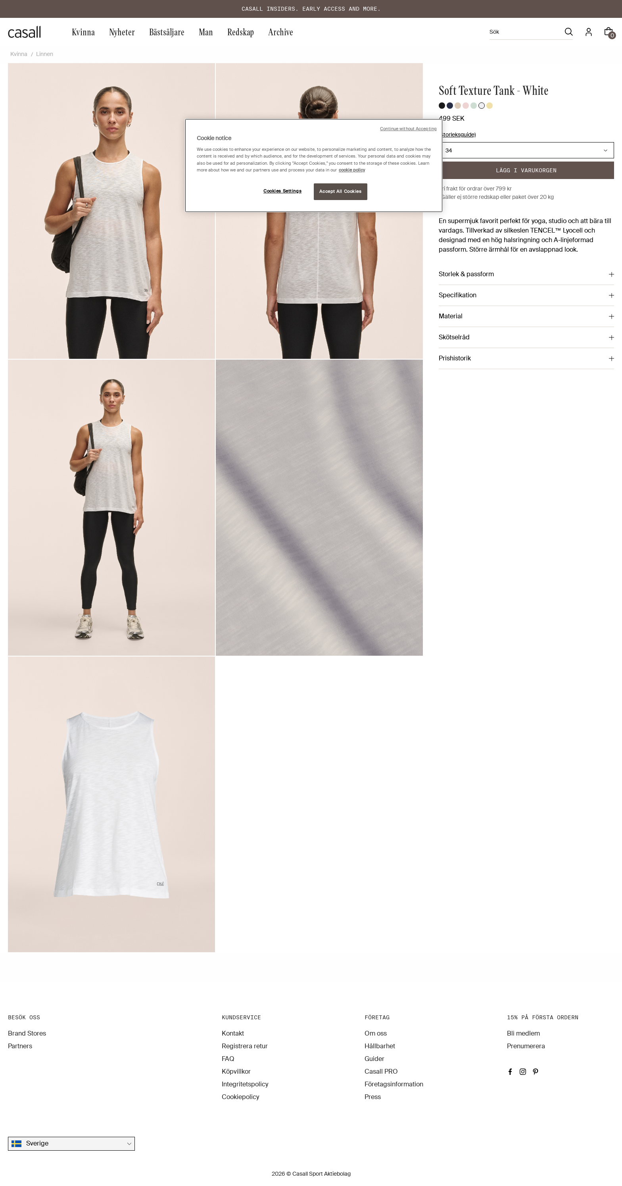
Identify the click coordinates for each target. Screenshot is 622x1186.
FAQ (228, 1059)
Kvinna (83, 31)
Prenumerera (526, 1046)
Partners (20, 1046)
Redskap (240, 31)
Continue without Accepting (408, 128)
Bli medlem (523, 1033)
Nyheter (122, 31)
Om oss (376, 1033)
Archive (280, 31)
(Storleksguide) (457, 134)
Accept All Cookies (340, 191)
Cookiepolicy (240, 1097)
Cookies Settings (282, 191)
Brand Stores (27, 1033)
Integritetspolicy (245, 1084)
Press (373, 1097)
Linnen (44, 54)
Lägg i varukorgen (526, 170)
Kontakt (233, 1033)
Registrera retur (245, 1046)
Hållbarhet (380, 1046)
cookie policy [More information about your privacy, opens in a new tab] (352, 170)
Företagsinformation (394, 1084)
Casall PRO (381, 1071)
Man (206, 31)
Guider (374, 1059)
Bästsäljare (166, 31)
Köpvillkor (236, 1071)
